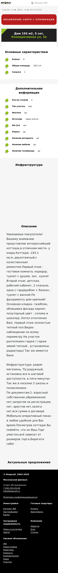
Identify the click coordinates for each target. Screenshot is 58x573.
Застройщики (10, 512)
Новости (35, 526)
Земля (6, 532)
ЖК (5, 544)
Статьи (34, 532)
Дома (6, 559)
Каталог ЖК (9, 508)
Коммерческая (11, 556)
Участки (7, 562)
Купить (34, 508)
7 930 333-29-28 (11, 488)
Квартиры (8, 550)
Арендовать (37, 512)
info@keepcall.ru (11, 491)
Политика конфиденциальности (20, 497)
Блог (33, 529)
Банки (6, 515)
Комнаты (8, 553)
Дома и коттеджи (12, 529)
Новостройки (10, 547)
